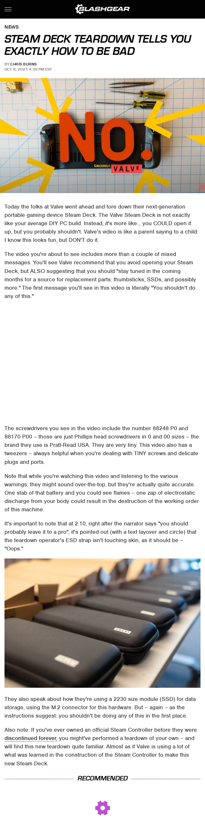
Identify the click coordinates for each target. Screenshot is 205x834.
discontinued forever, (30, 738)
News (11, 27)
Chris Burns (23, 64)
